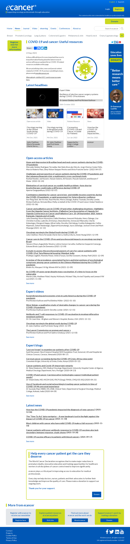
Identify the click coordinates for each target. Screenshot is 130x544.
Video (34, 28)
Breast (10, 35)
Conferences (64, 28)
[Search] (122, 28)
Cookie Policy (11, 535)
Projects (9, 533)
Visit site (50, 520)
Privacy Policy (11, 540)
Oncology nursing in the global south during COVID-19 (51, 323)
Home (9, 28)
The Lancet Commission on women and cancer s (48, 330)
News (17, 28)
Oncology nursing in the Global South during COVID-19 (51, 232)
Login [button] (107, 9)
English (112, 2)
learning (44, 28)
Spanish (121, 2)
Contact (9, 531)
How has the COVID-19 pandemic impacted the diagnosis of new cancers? (60, 409)
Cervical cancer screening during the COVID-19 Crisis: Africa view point (59, 359)
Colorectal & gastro (57, 35)
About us (77, 28)
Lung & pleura (40, 35)
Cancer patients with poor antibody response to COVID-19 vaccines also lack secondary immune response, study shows (62, 431)
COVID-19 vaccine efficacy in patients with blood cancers (53, 437)
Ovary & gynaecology (109, 35)
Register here (20, 520)
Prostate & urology (23, 35)
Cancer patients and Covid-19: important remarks (49, 365)
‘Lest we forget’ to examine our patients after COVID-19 (52, 349)
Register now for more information (15, 46)
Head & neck (91, 35)
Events (53, 28)
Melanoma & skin (75, 35)
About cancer (79, 520)
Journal (26, 28)
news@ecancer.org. (42, 73)
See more (30, 283)
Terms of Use (11, 538)
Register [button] (118, 9)
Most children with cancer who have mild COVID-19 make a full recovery (60, 423)
